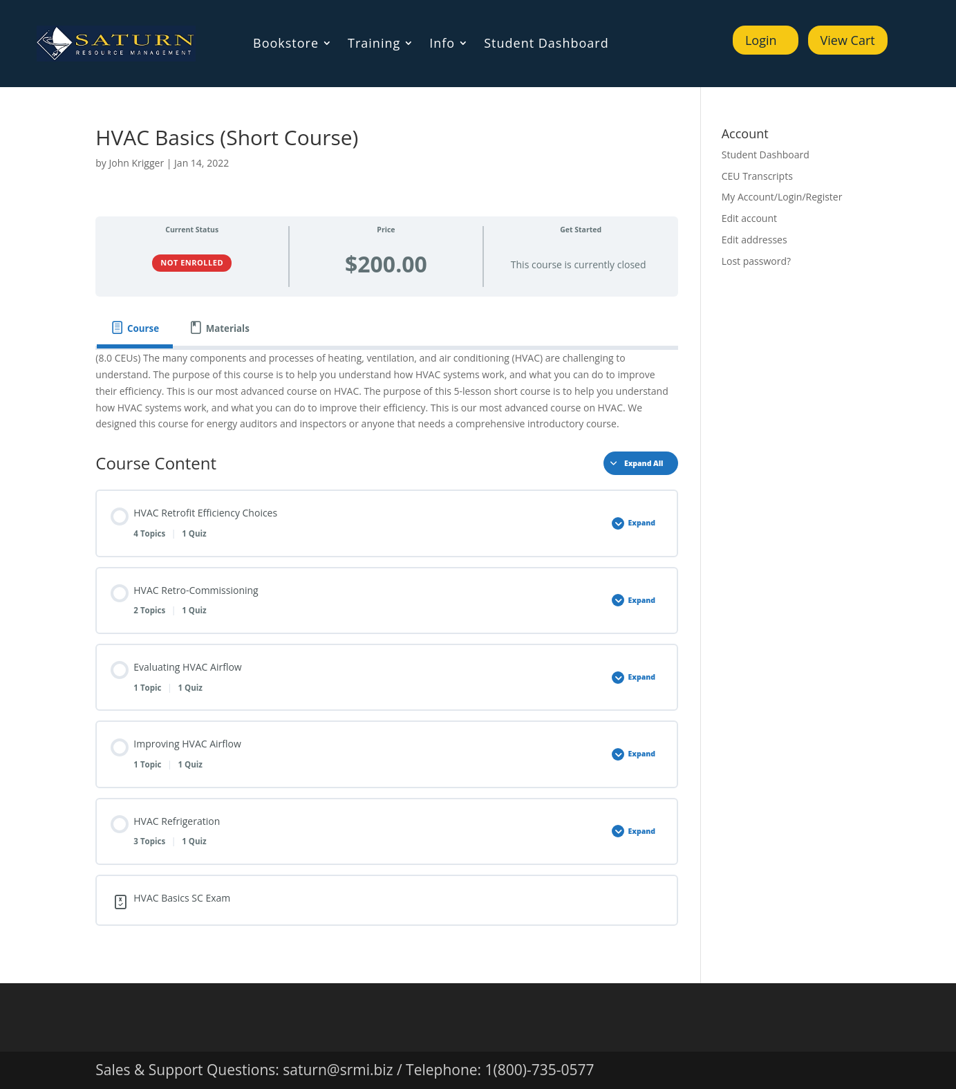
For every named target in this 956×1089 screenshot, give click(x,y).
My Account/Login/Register (782, 196)
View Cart (848, 40)
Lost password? (756, 261)
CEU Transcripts (757, 176)
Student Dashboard (546, 44)
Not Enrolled (191, 262)
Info (442, 44)
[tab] (134, 328)
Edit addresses (754, 239)
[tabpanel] (386, 391)
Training (374, 44)
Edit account (749, 218)
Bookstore (286, 44)
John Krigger (137, 162)
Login (761, 40)
